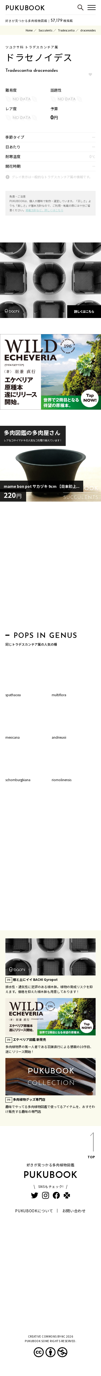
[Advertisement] (50, 568)
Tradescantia (66, 30)
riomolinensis (61, 779)
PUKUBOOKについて (34, 1210)
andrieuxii (59, 737)
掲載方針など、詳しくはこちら (44, 210)
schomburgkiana (17, 779)
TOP (91, 1146)
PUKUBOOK (25, 8)
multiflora (59, 694)
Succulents (45, 30)
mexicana (12, 737)
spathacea (13, 694)
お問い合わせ (74, 1210)
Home (29, 30)
